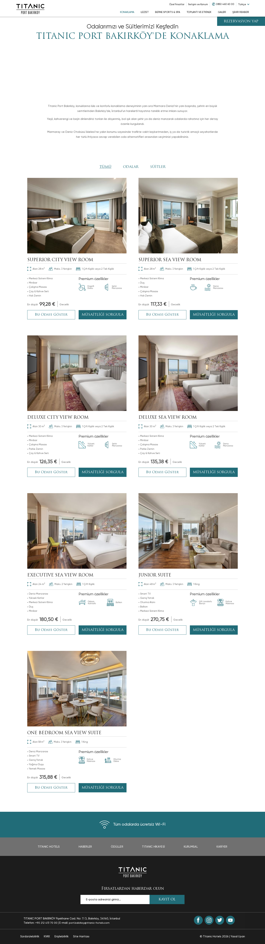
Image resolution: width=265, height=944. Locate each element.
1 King (193, 584)
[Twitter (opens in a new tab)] (219, 920)
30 (36, 426)
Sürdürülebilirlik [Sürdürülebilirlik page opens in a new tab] (29, 936)
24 (36, 584)
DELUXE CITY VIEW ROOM (58, 418)
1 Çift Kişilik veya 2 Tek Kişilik (95, 269)
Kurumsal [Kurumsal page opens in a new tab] (191, 846)
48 (147, 584)
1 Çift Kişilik (86, 584)
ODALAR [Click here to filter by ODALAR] (130, 167)
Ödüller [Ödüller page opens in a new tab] (117, 846)
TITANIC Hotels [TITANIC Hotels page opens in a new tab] (49, 846)
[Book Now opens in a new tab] (48, 304)
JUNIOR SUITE (154, 575)
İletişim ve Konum (198, 4)
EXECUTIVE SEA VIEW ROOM (60, 575)
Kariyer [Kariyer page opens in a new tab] (222, 846)
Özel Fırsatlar (176, 4)
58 (35, 742)
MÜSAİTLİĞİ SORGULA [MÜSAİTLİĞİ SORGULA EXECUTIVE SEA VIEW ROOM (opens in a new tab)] (102, 630)
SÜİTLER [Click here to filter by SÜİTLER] (158, 167)
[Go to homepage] (30, 8)
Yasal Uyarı (238, 936)
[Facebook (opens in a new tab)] (198, 920)
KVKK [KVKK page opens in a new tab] (47, 936)
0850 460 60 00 (225, 4)
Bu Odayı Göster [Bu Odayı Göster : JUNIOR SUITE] (162, 630)
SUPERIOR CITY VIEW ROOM (60, 260)
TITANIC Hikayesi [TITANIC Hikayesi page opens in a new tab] (153, 846)
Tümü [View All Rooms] (105, 167)
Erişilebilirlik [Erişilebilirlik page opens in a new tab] (62, 936)
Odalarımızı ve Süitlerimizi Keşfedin (132, 26)
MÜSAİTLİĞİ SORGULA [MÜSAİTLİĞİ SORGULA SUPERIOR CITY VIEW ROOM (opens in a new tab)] (102, 315)
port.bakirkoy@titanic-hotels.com (89, 922)
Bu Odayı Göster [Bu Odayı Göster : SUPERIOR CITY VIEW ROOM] (51, 315)
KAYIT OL (167, 899)
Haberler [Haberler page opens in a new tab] (85, 846)
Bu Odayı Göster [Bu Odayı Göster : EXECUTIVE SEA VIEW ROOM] (51, 630)
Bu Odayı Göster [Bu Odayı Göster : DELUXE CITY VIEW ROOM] (51, 472)
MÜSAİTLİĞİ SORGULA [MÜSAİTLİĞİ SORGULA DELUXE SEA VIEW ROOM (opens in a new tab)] (214, 472)
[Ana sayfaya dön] (132, 871)
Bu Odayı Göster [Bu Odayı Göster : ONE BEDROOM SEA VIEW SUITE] (51, 788)
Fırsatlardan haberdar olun (132, 889)
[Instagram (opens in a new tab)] (209, 920)
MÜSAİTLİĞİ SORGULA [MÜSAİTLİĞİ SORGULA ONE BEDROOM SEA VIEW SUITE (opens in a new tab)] (102, 788)
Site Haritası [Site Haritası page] (81, 936)
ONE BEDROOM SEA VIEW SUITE (64, 733)
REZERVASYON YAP (241, 21)
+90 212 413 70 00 (46, 922)
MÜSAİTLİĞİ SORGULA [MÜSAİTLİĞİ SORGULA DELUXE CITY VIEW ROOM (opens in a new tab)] (102, 472)
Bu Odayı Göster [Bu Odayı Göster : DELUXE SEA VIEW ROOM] (162, 472)
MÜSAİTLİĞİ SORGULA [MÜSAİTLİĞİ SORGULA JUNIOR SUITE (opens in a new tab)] (214, 630)
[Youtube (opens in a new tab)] (230, 920)
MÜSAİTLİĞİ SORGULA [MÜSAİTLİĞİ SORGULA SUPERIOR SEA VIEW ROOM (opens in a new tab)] (214, 315)
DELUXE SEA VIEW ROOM (167, 418)
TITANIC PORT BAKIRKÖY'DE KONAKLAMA (132, 37)
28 (36, 269)
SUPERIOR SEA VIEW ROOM (169, 260)
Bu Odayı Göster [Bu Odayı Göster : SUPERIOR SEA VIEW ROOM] (162, 315)
